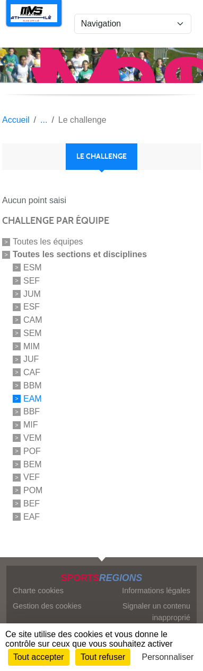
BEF (31, 503)
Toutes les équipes (48, 241)
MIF (30, 424)
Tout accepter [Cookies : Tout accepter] (38, 656)
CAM (32, 319)
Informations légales (156, 590)
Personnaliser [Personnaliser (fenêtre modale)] (168, 656)
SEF (31, 280)
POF (32, 451)
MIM (31, 345)
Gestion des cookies (47, 606)
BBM (32, 385)
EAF (31, 516)
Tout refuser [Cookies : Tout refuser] (103, 656)
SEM (32, 333)
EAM (32, 398)
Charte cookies (38, 590)
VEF (31, 477)
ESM (32, 267)
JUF (31, 359)
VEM (32, 437)
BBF (31, 411)
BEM (32, 463)
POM (32, 490)
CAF (31, 372)
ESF (31, 306)
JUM (32, 293)
